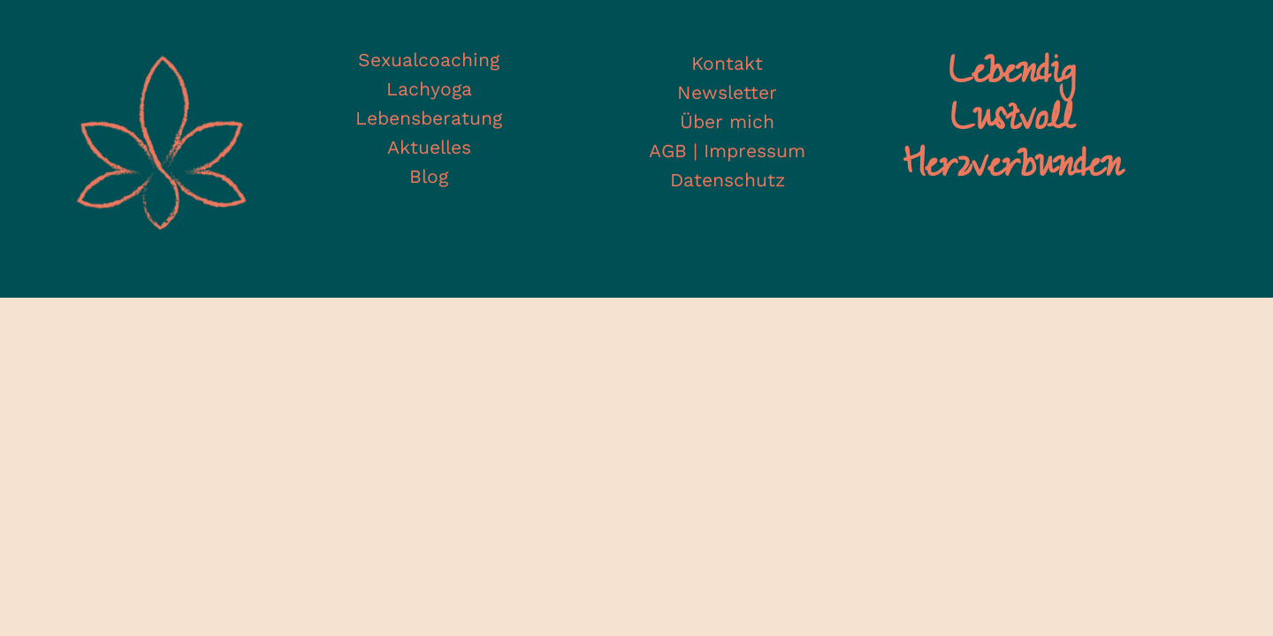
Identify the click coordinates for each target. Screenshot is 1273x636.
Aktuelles (429, 147)
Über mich (727, 121)
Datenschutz (727, 179)
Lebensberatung (428, 118)
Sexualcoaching (428, 59)
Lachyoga (429, 88)
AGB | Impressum (727, 150)
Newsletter (727, 92)
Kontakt (727, 63)
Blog (428, 176)
